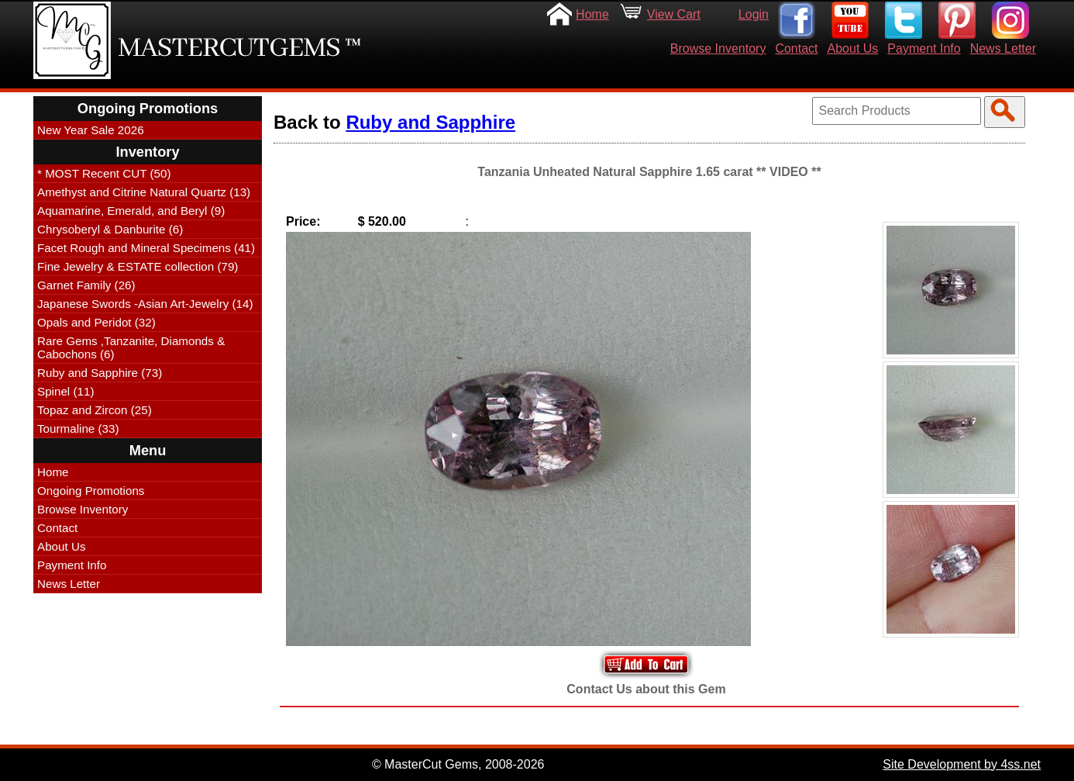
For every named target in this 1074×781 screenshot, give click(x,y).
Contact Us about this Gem (645, 689)
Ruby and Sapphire (430, 122)
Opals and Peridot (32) (96, 322)
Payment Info (923, 48)
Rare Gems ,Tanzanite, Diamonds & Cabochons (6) (131, 347)
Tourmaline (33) (78, 428)
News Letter (1003, 48)
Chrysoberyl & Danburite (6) (110, 229)
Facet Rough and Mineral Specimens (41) (146, 247)
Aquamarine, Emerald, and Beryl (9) (131, 210)
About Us (853, 48)
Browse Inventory (718, 48)
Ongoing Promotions (90, 490)
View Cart (674, 14)
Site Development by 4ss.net (962, 764)
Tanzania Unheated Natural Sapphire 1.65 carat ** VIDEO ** (649, 171)
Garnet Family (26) (86, 285)
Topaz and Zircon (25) (94, 409)
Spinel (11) (65, 391)
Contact (796, 48)
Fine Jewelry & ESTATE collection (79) (137, 266)
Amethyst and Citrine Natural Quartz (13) (143, 192)
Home (592, 14)
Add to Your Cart (646, 664)
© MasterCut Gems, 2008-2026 (458, 764)
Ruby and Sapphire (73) (99, 372)
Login (753, 14)
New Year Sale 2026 (90, 130)
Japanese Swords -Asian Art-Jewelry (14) (145, 303)
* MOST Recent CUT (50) (103, 173)
